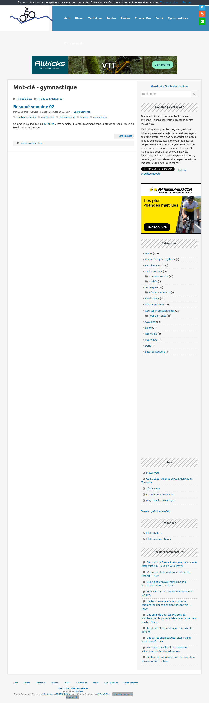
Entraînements (82, 111)
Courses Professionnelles (160, 310)
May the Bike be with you (160, 500)
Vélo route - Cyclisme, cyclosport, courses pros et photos (31, 17)
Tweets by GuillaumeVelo (155, 511)
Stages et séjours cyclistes (160, 259)
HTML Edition (63, 694)
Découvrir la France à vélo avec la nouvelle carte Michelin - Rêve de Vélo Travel (169, 564)
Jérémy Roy (153, 488)
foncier (84, 117)
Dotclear (79, 691)
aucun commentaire (32, 143)
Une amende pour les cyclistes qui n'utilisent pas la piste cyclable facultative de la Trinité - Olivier (169, 618)
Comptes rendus (158, 276)
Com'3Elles (103, 694)
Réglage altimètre (159, 292)
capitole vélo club (26, 117)
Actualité (150, 321)
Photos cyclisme (154, 304)
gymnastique (100, 117)
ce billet (49, 124)
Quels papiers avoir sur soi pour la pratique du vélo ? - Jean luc (164, 583)
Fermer (186, 2)
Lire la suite (125, 136)
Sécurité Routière (155, 351)
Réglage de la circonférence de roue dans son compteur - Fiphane (168, 659)
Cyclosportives (153, 271)
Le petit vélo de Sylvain (159, 494)
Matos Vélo (153, 472)
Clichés (153, 281)
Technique (151, 287)
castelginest (47, 117)
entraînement (67, 117)
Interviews (151, 339)
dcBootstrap (47, 694)
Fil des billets (24, 98)
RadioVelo (151, 333)
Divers (148, 253)
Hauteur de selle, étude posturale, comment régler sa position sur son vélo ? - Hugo (166, 605)
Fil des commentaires (49, 98)
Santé (148, 327)
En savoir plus (169, 2)
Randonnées (152, 298)
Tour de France (157, 315)
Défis (148, 345)
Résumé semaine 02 (33, 107)
